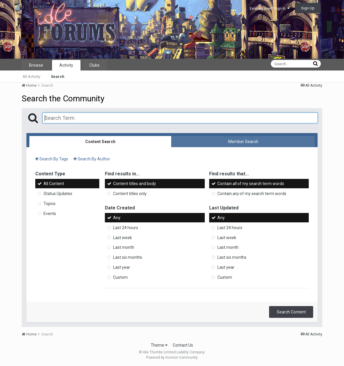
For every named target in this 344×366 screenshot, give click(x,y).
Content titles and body (134, 183)
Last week (122, 237)
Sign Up (308, 8)
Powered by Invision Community (172, 357)
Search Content (291, 312)
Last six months (127, 257)
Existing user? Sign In (270, 8)
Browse (36, 65)
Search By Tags (51, 159)
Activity (66, 65)
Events (49, 213)
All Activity (31, 76)
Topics (49, 203)
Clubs (94, 65)
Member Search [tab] (243, 141)
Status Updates (57, 193)
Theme (159, 345)
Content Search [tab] (100, 141)
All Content (53, 183)
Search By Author (91, 159)
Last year (121, 267)
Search (57, 76)
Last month (123, 247)
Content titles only (130, 193)
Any (116, 217)
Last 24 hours (125, 227)
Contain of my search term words (250, 183)
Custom (120, 277)
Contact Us (183, 345)
